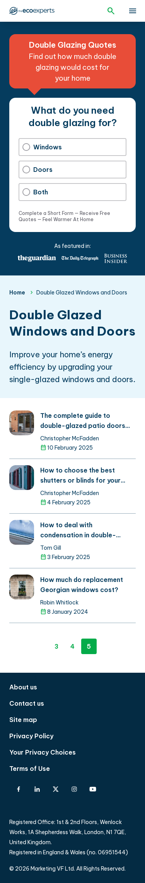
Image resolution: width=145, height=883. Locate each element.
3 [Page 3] (56, 646)
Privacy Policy (31, 736)
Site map (23, 720)
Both (35, 192)
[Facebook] (18, 789)
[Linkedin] (37, 789)
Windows (42, 147)
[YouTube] (93, 789)
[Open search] (111, 11)
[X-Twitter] (55, 789)
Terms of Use (29, 768)
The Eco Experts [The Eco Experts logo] (32, 11)
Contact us (26, 703)
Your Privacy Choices (42, 752)
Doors (37, 169)
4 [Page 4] (72, 646)
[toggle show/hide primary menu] (132, 11)
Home (17, 292)
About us (23, 687)
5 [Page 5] (89, 646)
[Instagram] (74, 789)
